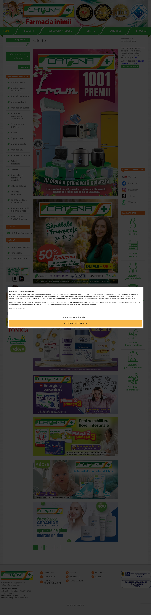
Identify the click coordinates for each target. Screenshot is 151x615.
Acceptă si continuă (75, 323)
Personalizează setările (75, 317)
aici (24, 308)
